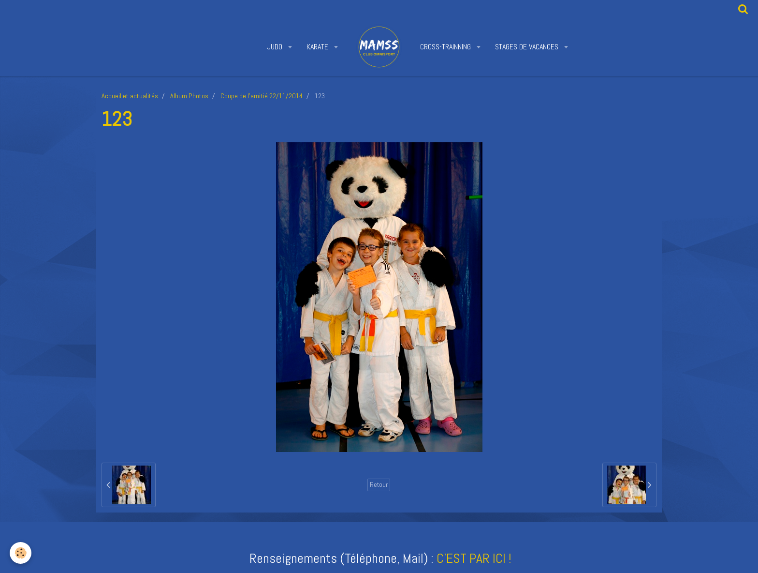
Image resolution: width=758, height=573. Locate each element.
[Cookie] (20, 553)
